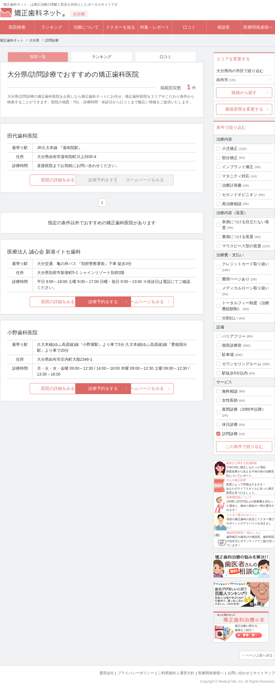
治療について (86, 27)
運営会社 (106, 673)
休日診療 (230, 424)
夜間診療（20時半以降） (244, 409)
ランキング (51, 27)
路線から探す (244, 92)
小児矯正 (230, 148)
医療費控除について (239, 497)
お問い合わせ (238, 673)
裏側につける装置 (237, 236)
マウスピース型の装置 (241, 246)
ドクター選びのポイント (241, 514)
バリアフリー (234, 336)
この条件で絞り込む (244, 446)
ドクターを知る (120, 27)
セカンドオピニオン (239, 194)
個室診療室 (232, 345)
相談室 (223, 27)
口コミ (189, 27)
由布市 (225, 79)
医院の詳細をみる (39, 180)
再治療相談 (232, 204)
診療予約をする (101, 302)
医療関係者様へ (258, 27)
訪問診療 (230, 433)
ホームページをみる (165, 302)
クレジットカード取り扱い (245, 264)
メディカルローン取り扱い (245, 288)
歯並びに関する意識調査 (241, 463)
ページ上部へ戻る (259, 655)
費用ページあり (235, 279)
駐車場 (228, 354)
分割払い (230, 318)
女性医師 (230, 400)
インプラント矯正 (237, 166)
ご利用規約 (167, 673)
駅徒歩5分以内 (235, 373)
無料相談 (230, 391)
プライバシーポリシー (136, 673)
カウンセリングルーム (241, 364)
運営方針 (187, 673)
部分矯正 (230, 158)
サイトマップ (264, 673)
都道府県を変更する (244, 109)
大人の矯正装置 (236, 480)
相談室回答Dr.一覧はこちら (243, 532)
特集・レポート (154, 27)
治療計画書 (232, 185)
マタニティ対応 (235, 176)
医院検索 (17, 27)
